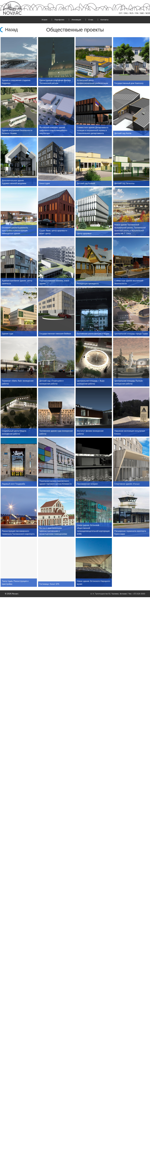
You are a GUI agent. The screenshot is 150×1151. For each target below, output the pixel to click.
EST (120, 13)
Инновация (76, 20)
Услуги (44, 20)
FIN (136, 13)
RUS (131, 13)
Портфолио (59, 20)
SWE (142, 13)
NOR (148, 13)
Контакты (104, 20)
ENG (126, 13)
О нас (90, 20)
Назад (11, 29)
